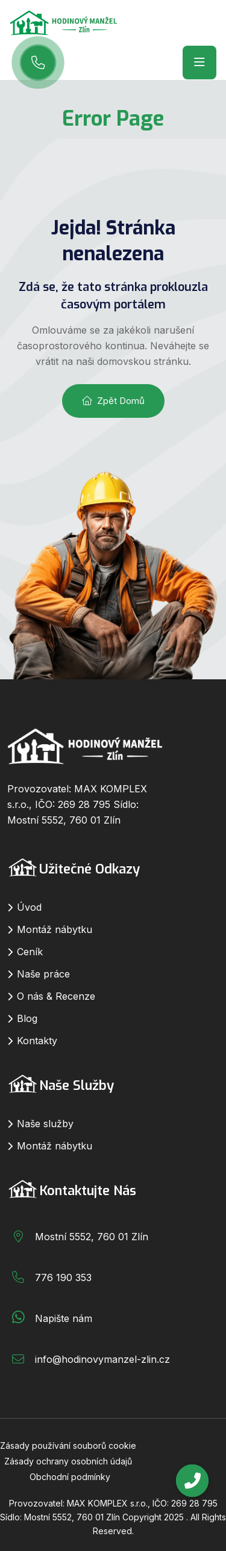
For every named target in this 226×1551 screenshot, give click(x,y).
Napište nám (63, 1318)
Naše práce (43, 974)
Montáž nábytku (54, 929)
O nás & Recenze (56, 996)
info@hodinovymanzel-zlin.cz (102, 1359)
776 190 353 (63, 1277)
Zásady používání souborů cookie (68, 1445)
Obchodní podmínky (70, 1477)
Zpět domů (113, 400)
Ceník (30, 952)
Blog (27, 1018)
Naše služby (45, 1124)
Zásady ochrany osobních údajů (68, 1461)
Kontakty (37, 1041)
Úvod (29, 907)
